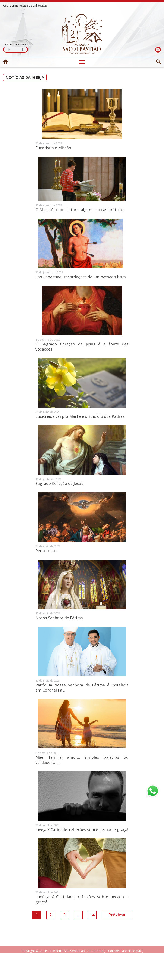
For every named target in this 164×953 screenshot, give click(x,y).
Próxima (116, 915)
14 (92, 915)
